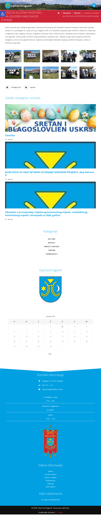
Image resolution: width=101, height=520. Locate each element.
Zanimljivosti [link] (51, 254)
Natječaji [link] (50, 484)
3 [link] (62, 326)
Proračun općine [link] (50, 474)
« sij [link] (49, 354)
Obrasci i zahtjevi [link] (51, 246)
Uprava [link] (50, 471)
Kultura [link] (51, 239)
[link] (3, 14)
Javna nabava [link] (50, 487)
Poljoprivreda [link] (50, 480)
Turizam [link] (51, 250)
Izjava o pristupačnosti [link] (50, 500)
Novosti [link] (32, 87)
